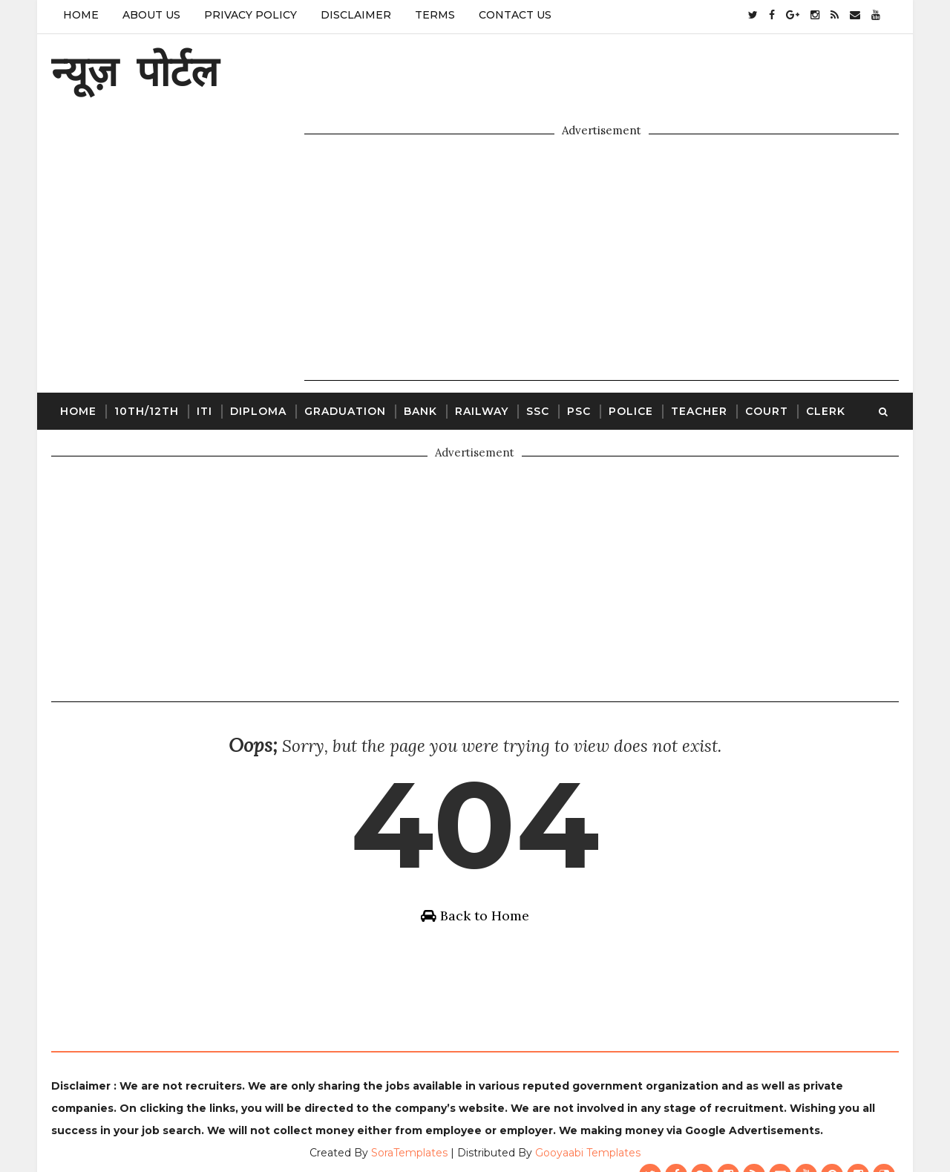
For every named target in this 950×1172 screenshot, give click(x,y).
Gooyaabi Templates (588, 1123)
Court (763, 338)
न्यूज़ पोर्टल (131, 71)
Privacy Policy (247, 15)
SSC (534, 338)
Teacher (696, 338)
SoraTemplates (409, 1123)
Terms (432, 15)
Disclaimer (353, 15)
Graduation (342, 338)
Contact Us (512, 15)
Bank (417, 338)
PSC (576, 338)
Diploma (255, 338)
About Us (148, 15)
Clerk (822, 338)
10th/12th (143, 338)
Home (78, 15)
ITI (201, 338)
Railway (478, 338)
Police (628, 338)
